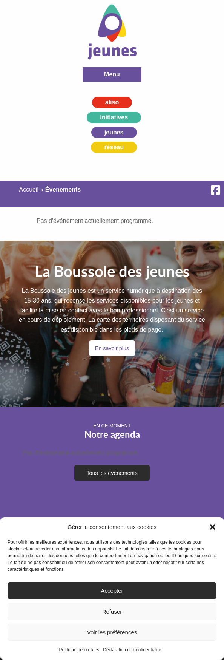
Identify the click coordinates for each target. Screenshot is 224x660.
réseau (114, 147)
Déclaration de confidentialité (132, 649)
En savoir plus (112, 348)
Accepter (112, 590)
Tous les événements (111, 473)
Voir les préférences (112, 632)
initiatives (114, 117)
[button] (212, 527)
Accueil (28, 189)
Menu (112, 74)
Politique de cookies (79, 649)
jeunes (114, 132)
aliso (112, 102)
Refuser (112, 611)
